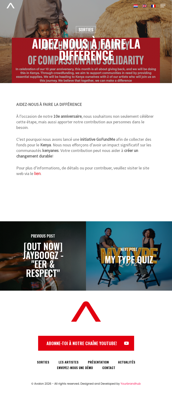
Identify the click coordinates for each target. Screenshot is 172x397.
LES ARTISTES (69, 362)
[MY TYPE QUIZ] (129, 256)
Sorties (86, 30)
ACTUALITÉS (126, 362)
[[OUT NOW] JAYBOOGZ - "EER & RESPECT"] (43, 256)
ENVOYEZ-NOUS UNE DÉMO (75, 367)
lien (37, 173)
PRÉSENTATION (98, 362)
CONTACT (108, 367)
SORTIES (43, 362)
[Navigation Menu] (162, 5)
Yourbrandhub (131, 384)
